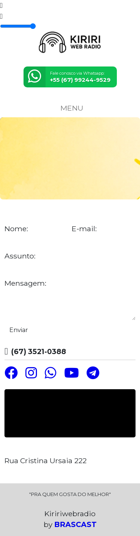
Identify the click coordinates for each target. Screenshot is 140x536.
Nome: (16, 228)
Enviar (18, 330)
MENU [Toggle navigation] (70, 107)
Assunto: (19, 256)
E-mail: (84, 228)
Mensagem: (25, 283)
